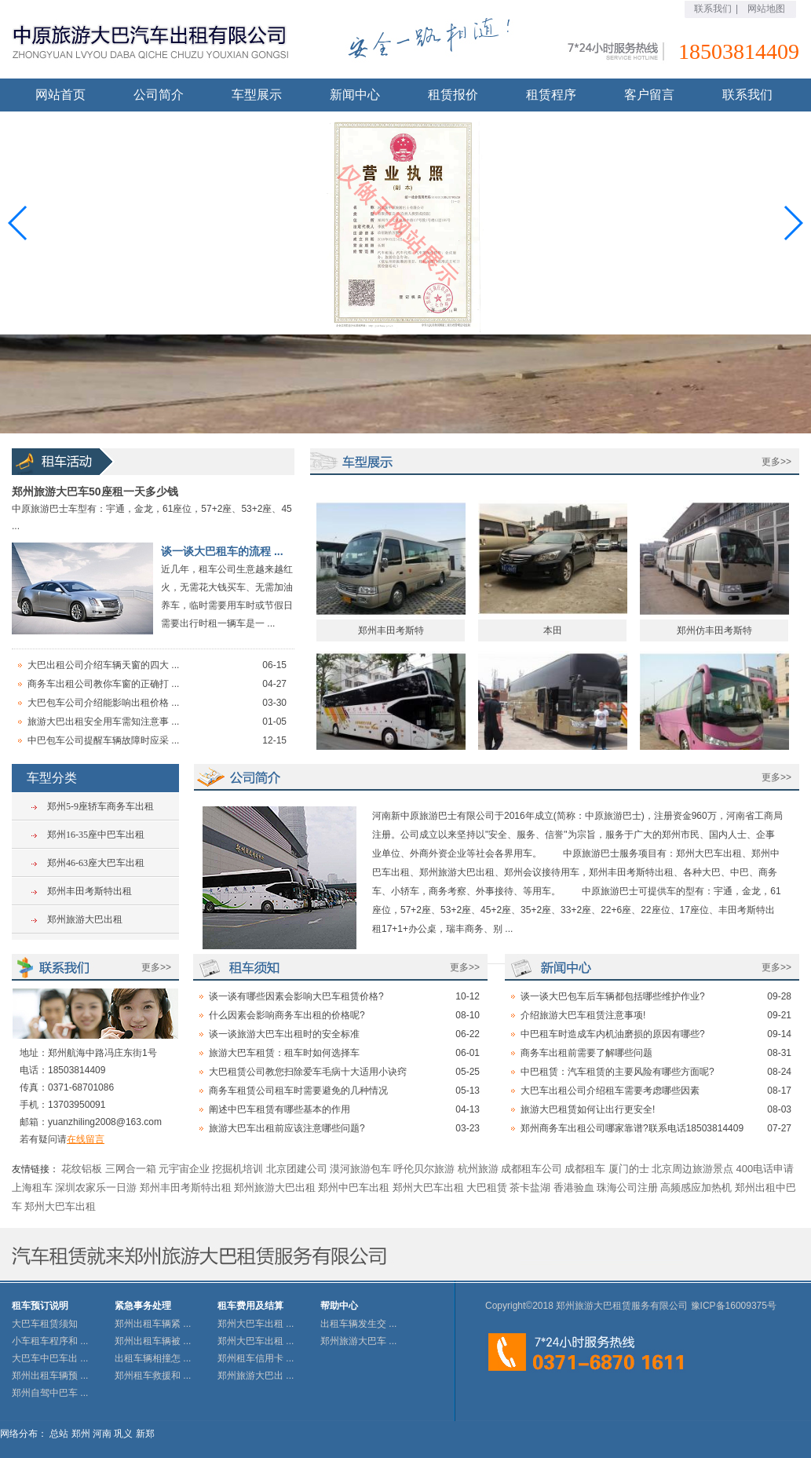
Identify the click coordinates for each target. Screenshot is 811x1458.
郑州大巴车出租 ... (255, 1323)
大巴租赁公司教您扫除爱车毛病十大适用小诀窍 (308, 1071)
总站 (58, 1433)
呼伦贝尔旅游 (424, 1169)
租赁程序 (551, 94)
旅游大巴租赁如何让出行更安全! (588, 1109)
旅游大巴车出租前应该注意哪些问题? (287, 1128)
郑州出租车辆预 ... (50, 1375)
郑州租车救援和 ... (153, 1375)
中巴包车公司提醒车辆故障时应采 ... (103, 740)
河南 (102, 1433)
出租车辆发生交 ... (358, 1323)
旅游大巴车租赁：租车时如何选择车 (284, 1052)
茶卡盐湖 (530, 1187)
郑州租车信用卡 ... (255, 1358)
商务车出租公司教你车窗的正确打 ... (103, 683)
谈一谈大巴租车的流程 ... (222, 551)
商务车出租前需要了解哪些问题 (586, 1052)
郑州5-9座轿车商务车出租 (100, 806)
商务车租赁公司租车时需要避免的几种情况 (298, 1090)
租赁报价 (453, 94)
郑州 (80, 1433)
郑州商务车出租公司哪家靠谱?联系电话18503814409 (632, 1128)
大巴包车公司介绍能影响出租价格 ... (103, 702)
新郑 (145, 1433)
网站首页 (60, 94)
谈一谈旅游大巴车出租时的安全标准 (284, 1034)
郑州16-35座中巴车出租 (95, 834)
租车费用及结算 (250, 1305)
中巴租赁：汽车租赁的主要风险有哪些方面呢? (617, 1071)
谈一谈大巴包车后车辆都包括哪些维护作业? (613, 996)
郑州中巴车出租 (353, 1187)
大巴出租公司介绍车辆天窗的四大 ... (103, 665)
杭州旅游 (478, 1169)
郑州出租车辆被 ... (153, 1341)
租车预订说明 (40, 1305)
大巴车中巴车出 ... (50, 1358)
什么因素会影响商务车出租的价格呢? (287, 1015)
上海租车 (32, 1187)
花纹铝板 (81, 1169)
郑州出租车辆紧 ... (153, 1323)
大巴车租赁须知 (45, 1323)
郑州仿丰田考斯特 (714, 636)
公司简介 (158, 94)
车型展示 (257, 94)
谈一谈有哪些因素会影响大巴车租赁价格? (296, 996)
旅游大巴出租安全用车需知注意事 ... (103, 721)
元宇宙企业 (184, 1169)
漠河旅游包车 (360, 1169)
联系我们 (713, 8)
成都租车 (584, 1169)
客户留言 (649, 94)
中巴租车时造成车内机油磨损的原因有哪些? (613, 1034)
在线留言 (85, 1139)
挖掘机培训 (237, 1169)
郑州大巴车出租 (428, 1187)
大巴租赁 (486, 1187)
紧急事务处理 (143, 1305)
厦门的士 (628, 1169)
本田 (552, 636)
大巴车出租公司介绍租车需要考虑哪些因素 (610, 1090)
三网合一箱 (130, 1169)
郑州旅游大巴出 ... (255, 1375)
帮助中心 (339, 1305)
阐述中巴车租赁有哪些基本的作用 (279, 1109)
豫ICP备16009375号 (733, 1305)
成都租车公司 (531, 1169)
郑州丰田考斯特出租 (89, 891)
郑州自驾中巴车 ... (50, 1392)
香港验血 (573, 1187)
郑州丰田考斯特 (391, 636)
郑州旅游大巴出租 (84, 919)
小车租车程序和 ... (50, 1341)
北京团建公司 (296, 1169)
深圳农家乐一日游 (96, 1187)
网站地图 (766, 8)
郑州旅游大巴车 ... (358, 1341)
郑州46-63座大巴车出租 (95, 862)
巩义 (123, 1433)
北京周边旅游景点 (692, 1169)
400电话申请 (765, 1169)
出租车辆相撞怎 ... (153, 1358)
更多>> (776, 461)
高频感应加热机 (696, 1187)
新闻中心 (355, 94)
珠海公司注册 (627, 1187)
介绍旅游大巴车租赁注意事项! (583, 1015)
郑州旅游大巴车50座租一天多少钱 (95, 491)
